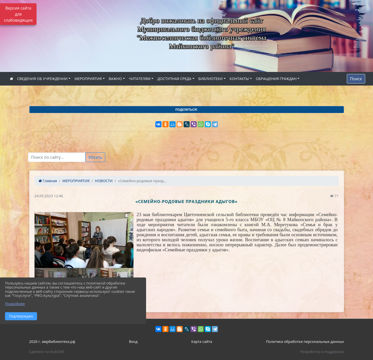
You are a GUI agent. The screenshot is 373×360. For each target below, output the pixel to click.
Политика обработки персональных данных (305, 341)
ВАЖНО (115, 78)
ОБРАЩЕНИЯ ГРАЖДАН (276, 78)
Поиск (356, 79)
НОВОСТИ (104, 180)
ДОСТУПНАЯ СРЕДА (174, 78)
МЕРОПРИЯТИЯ (88, 78)
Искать (95, 157)
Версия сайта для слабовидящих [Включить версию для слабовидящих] (18, 14)
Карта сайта (201, 341)
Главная (48, 180)
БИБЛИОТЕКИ (210, 78)
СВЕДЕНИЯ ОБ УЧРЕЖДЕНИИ (42, 78)
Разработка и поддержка (322, 351)
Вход (133, 341)
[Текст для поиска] (56, 157)
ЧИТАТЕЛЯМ (140, 78)
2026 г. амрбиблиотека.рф (52, 341)
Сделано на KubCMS (46, 351)
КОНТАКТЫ (239, 78)
